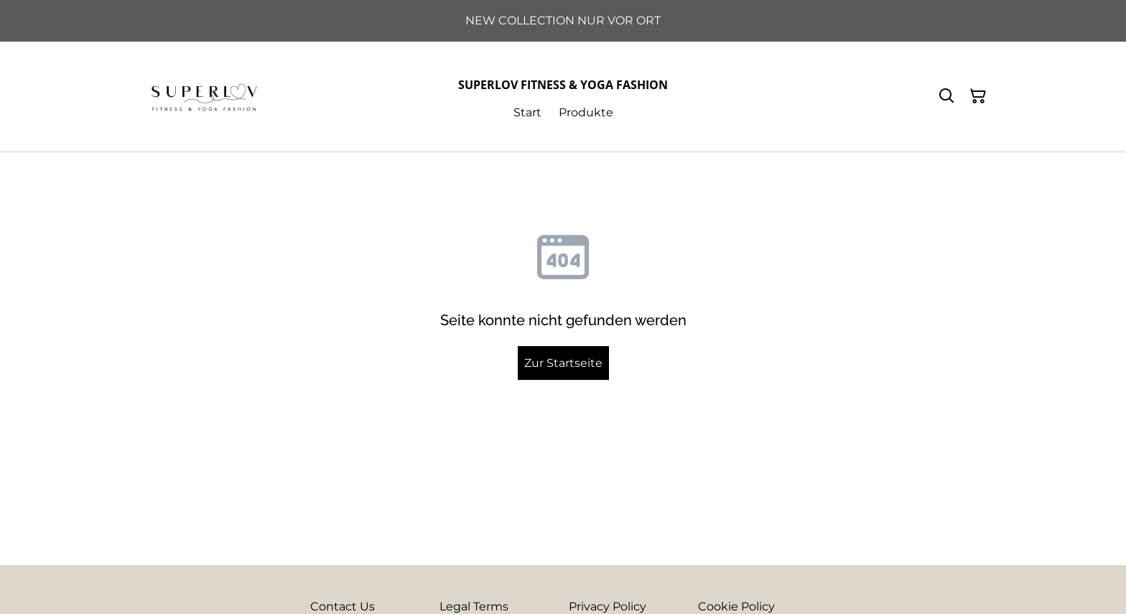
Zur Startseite (563, 363)
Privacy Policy (607, 606)
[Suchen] (946, 96)
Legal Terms (473, 606)
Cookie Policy (736, 606)
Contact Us (342, 606)
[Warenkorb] (978, 96)
